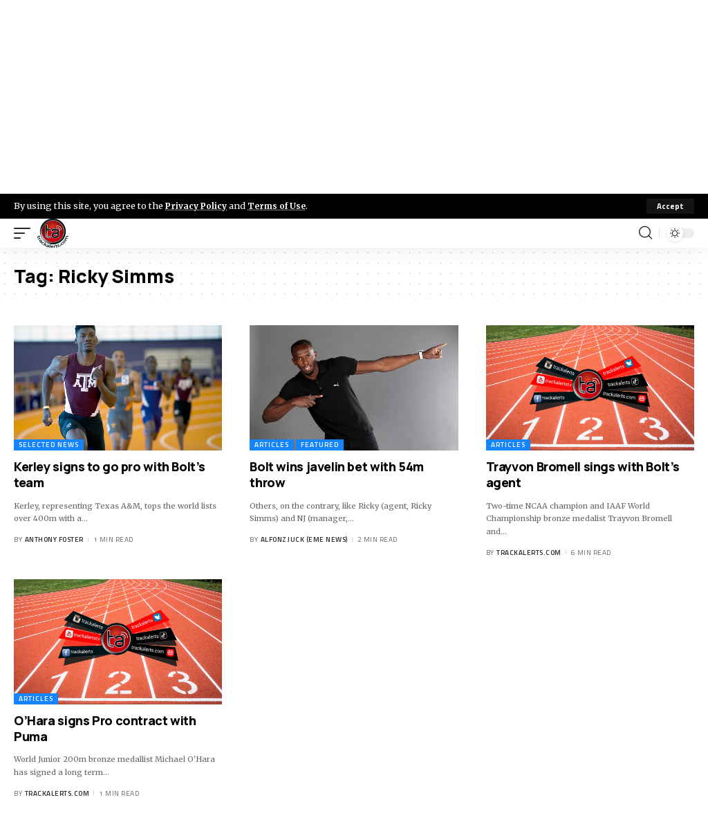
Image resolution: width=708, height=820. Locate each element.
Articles (271, 444)
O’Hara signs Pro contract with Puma (105, 728)
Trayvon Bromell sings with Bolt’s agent (583, 474)
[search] (645, 233)
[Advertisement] (354, 97)
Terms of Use (281, 205)
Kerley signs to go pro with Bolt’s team (109, 474)
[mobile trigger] (25, 233)
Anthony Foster (54, 539)
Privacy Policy (197, 205)
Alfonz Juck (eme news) (304, 539)
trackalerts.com (528, 552)
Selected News (49, 444)
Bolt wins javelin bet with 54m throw (337, 474)
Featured (320, 444)
